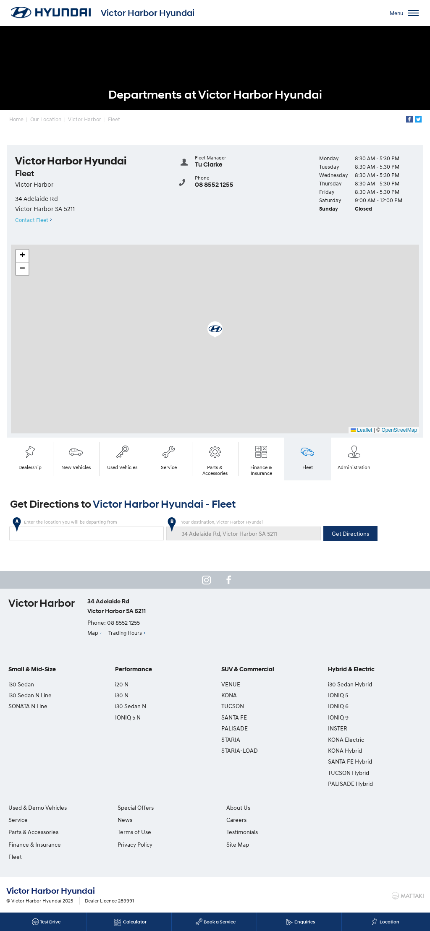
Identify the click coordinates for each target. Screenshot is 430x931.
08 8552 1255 (214, 184)
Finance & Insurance (261, 459)
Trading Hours (125, 632)
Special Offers (133, 807)
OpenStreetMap (399, 430)
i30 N (121, 695)
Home (17, 119)
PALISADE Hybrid (350, 783)
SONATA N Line (27, 705)
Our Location (46, 119)
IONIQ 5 (338, 695)
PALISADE (234, 728)
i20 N (121, 683)
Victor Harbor (85, 119)
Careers (338, 807)
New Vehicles (76, 456)
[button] (215, 330)
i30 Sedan (21, 683)
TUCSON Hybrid (348, 772)
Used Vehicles (123, 456)
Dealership (30, 456)
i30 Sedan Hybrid (350, 683)
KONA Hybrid (345, 750)
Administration (354, 456)
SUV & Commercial (247, 669)
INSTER (337, 728)
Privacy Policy (132, 844)
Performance (133, 669)
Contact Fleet (31, 219)
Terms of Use (132, 831)
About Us (233, 807)
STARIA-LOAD (239, 750)
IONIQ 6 (338, 705)
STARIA (230, 739)
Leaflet (361, 430)
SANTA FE (234, 717)
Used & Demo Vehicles (37, 807)
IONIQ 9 (338, 717)
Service (169, 456)
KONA (229, 695)
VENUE (230, 683)
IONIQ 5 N (128, 717)
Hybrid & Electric (351, 669)
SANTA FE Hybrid (350, 761)
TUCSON (232, 705)
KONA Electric (346, 739)
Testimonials (343, 819)
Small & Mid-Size (32, 669)
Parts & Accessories (215, 459)
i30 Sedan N (130, 705)
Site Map (339, 831)
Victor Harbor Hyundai (148, 13)
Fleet (114, 119)
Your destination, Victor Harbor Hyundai (243, 529)
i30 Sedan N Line (30, 695)
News (122, 819)
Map (92, 632)
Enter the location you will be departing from (86, 529)
